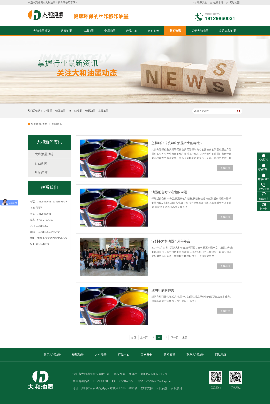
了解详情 (225, 168)
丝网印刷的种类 (163, 290)
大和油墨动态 (44, 154)
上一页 (144, 337)
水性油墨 (103, 110)
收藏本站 (218, 2)
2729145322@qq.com (49, 232)
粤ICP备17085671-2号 (153, 373)
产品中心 (131, 30)
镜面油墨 (60, 110)
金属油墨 (110, 30)
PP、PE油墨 (75, 110)
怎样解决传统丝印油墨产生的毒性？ (177, 143)
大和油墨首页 (41, 30)
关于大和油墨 (200, 30)
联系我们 (202, 2)
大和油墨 (161, 388)
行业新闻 (41, 163)
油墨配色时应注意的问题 (169, 192)
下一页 (174, 337)
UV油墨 (47, 110)
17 (165, 337)
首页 (45, 124)
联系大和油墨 (227, 30)
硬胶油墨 (66, 30)
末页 (184, 337)
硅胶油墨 (90, 110)
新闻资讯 (175, 30)
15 (153, 337)
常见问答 (41, 172)
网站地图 (235, 2)
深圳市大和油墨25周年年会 (171, 241)
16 (159, 337)
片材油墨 (88, 30)
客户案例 (153, 30)
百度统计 (176, 388)
